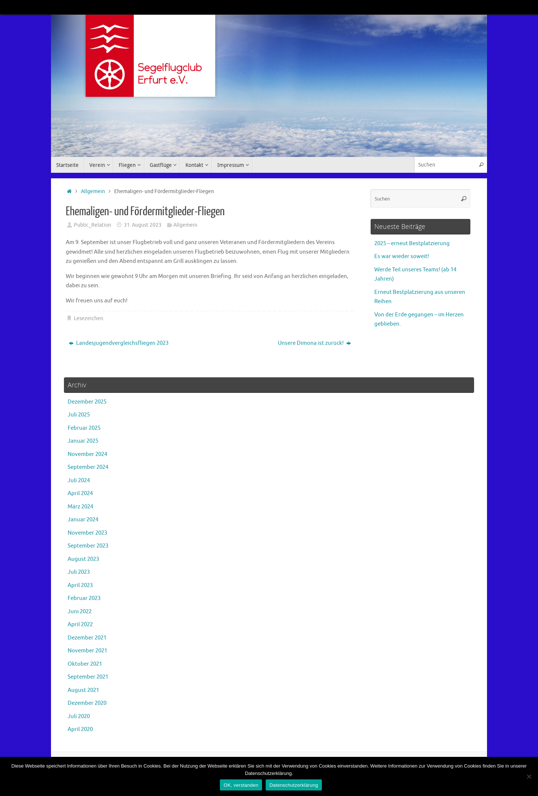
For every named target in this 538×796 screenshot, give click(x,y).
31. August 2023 (142, 225)
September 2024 (88, 467)
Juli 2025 (79, 414)
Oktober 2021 (85, 664)
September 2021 (88, 676)
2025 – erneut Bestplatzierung (412, 243)
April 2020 (80, 729)
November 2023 (87, 532)
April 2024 (80, 493)
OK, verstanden (241, 785)
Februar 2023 (84, 598)
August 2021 (83, 690)
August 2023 (83, 559)
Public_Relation (92, 225)
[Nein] (528, 776)
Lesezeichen (88, 318)
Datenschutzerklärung (293, 785)
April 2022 (80, 624)
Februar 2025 (84, 428)
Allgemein (93, 191)
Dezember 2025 (87, 401)
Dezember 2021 (87, 637)
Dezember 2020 (87, 703)
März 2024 (80, 506)
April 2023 (80, 585)
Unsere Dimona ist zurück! (314, 343)
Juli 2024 (79, 480)
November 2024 (87, 454)
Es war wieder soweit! (401, 256)
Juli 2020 (79, 716)
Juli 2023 (79, 572)
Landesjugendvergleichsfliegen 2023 (118, 343)
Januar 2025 (83, 441)
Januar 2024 (83, 519)
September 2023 (88, 545)
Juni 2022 (80, 611)
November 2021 (87, 650)
